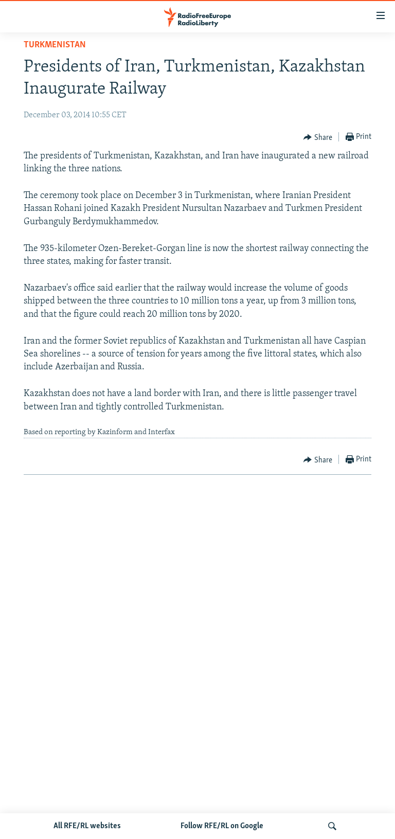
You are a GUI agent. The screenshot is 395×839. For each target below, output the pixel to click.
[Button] (317, 137)
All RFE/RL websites (87, 826)
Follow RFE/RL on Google (222, 826)
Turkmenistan (55, 45)
